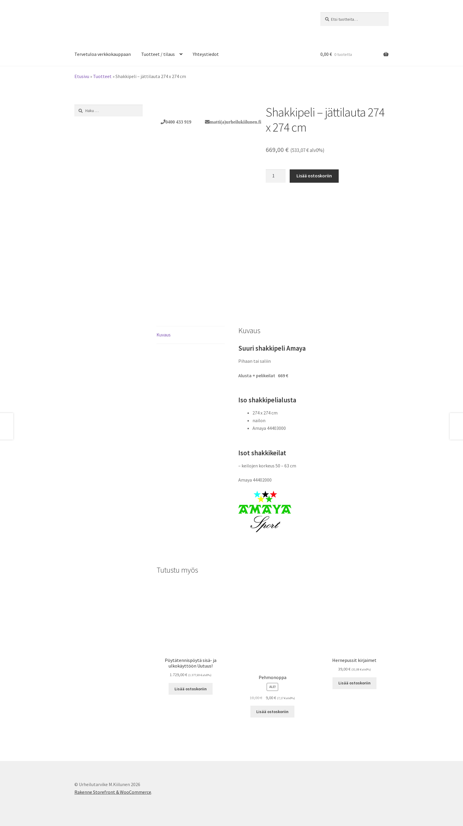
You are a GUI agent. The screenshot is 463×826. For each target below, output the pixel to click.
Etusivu (81, 76)
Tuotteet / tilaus (158, 54)
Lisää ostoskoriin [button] (191, 688)
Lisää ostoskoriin (314, 176)
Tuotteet (102, 76)
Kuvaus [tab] (163, 335)
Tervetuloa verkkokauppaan (102, 54)
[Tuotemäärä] (276, 176)
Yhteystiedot (206, 54)
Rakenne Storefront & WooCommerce (112, 792)
